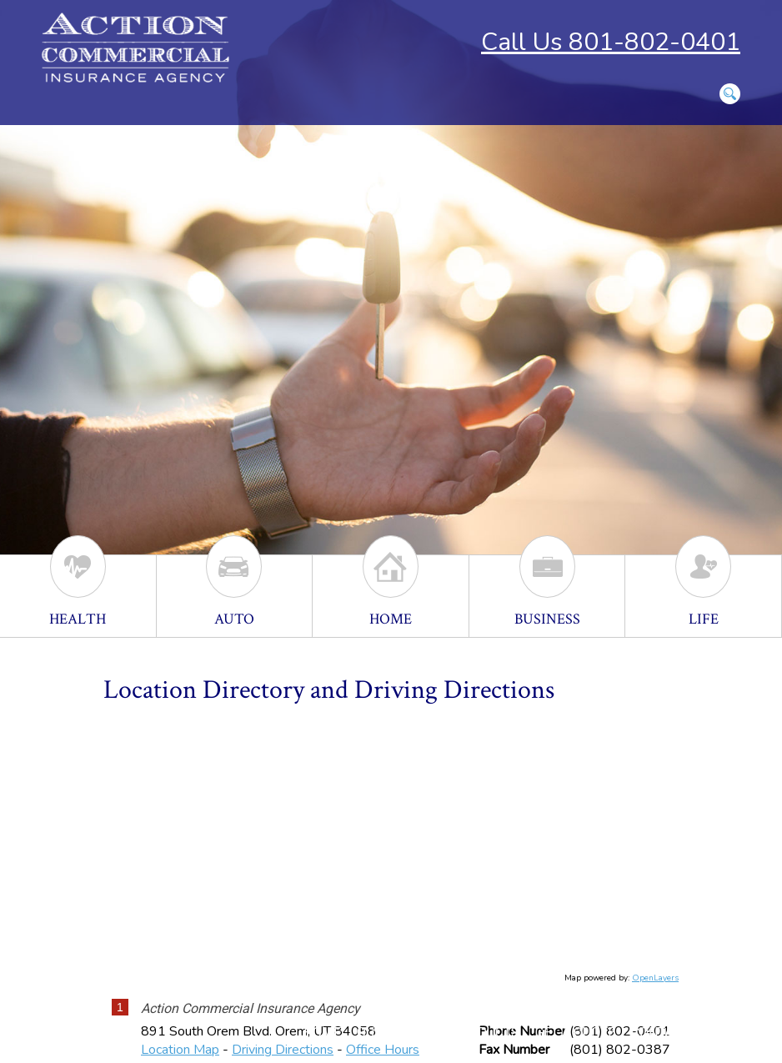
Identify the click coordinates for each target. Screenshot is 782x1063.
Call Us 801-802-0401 (610, 42)
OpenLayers (655, 978)
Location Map (180, 1049)
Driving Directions (282, 1049)
